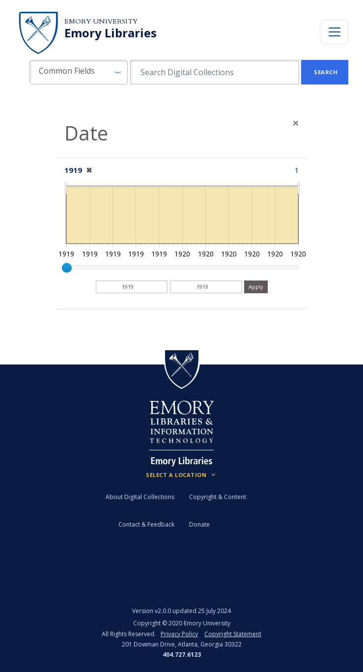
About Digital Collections (140, 497)
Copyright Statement (232, 634)
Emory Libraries (110, 33)
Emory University (101, 21)
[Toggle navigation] (334, 32)
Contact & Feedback (146, 524)
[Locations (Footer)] (181, 475)
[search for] (214, 72)
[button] (78, 72)
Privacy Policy (179, 634)
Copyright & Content (217, 497)
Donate (199, 524)
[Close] (295, 123)
